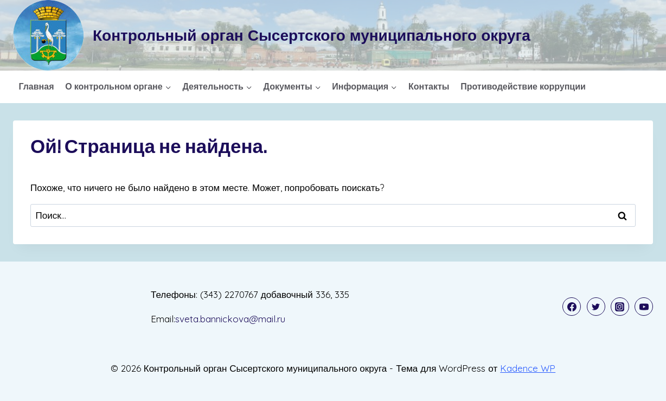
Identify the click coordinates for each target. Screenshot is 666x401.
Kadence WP (527, 368)
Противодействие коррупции (523, 86)
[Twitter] (596, 306)
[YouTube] (644, 306)
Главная (36, 86)
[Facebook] (571, 306)
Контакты (428, 86)
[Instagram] (620, 306)
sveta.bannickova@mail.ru (230, 318)
